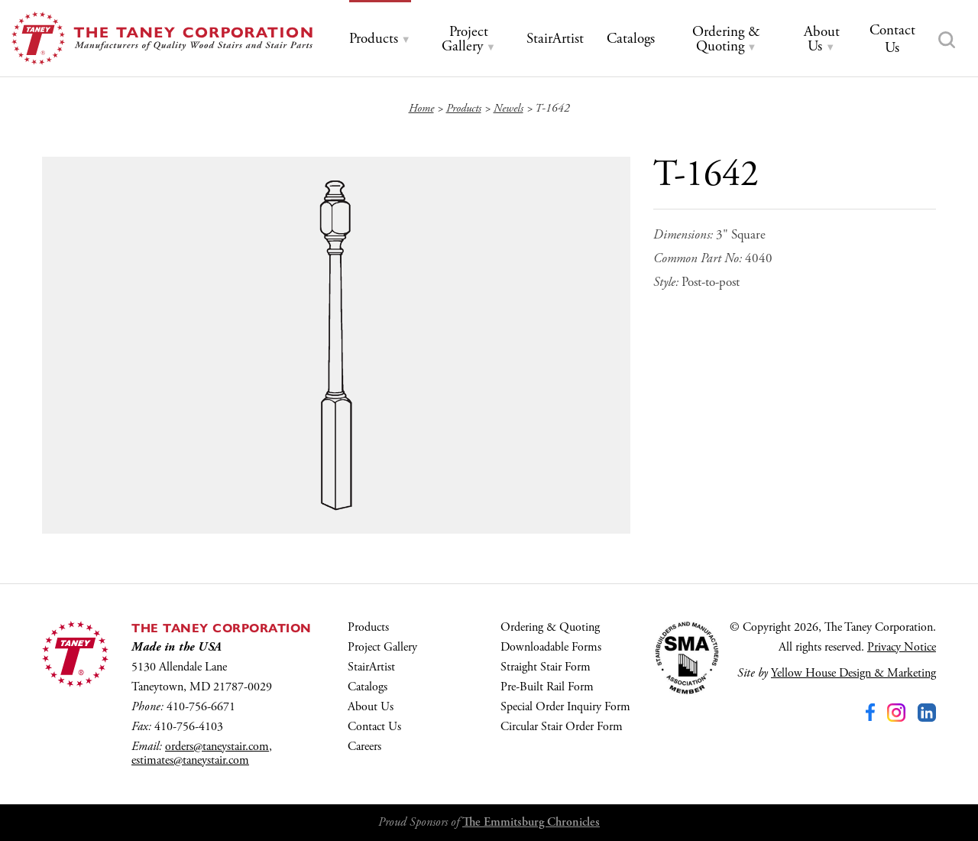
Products (368, 627)
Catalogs (367, 687)
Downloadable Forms (550, 647)
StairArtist (371, 667)
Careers (364, 747)
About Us (370, 707)
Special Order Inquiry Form (565, 707)
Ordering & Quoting (550, 627)
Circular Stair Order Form (561, 727)
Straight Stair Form (545, 667)
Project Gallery (382, 647)
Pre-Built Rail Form (547, 687)
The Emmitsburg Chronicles (531, 822)
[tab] (380, 39)
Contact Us (374, 727)
